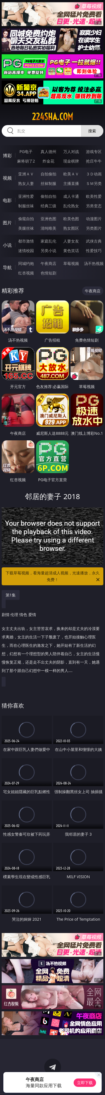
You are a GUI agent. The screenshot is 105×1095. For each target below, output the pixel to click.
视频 (7, 178)
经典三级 (48, 205)
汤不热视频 (94, 263)
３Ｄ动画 (94, 174)
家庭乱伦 (48, 241)
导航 (7, 267)
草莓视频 (71, 263)
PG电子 (25, 151)
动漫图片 (94, 218)
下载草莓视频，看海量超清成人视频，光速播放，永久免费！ (53, 576)
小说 (7, 245)
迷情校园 (26, 250)
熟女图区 (71, 228)
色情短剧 (48, 273)
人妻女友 (71, 241)
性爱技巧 (94, 250)
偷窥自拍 (26, 218)
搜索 (92, 130)
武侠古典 (94, 241)
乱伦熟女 (71, 205)
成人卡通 (71, 196)
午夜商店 (48, 263)
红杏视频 (26, 273)
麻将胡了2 (26, 161)
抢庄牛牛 (94, 161)
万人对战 (71, 151)
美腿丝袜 (26, 228)
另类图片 (94, 228)
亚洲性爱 (26, 196)
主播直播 (71, 183)
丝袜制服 (48, 183)
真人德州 (48, 151)
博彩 (7, 155)
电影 (7, 200)
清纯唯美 (48, 228)
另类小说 (48, 250)
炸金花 (48, 161)
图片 (7, 223)
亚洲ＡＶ (26, 174)
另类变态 (94, 205)
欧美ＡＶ (71, 174)
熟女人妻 (26, 183)
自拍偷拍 (48, 174)
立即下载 (85, 1082)
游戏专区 (94, 151)
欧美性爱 (94, 196)
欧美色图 (71, 218)
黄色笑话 (71, 250)
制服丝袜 (26, 205)
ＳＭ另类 (94, 183)
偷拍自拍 (48, 196)
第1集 (11, 595)
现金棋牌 (71, 161)
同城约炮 (26, 263)
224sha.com (52, 116)
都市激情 (26, 241)
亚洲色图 (48, 218)
